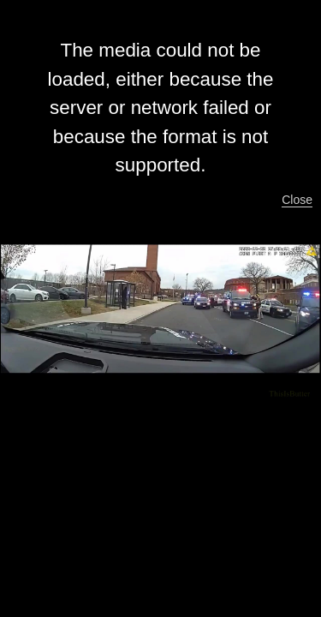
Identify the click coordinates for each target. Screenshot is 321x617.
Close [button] (297, 200)
